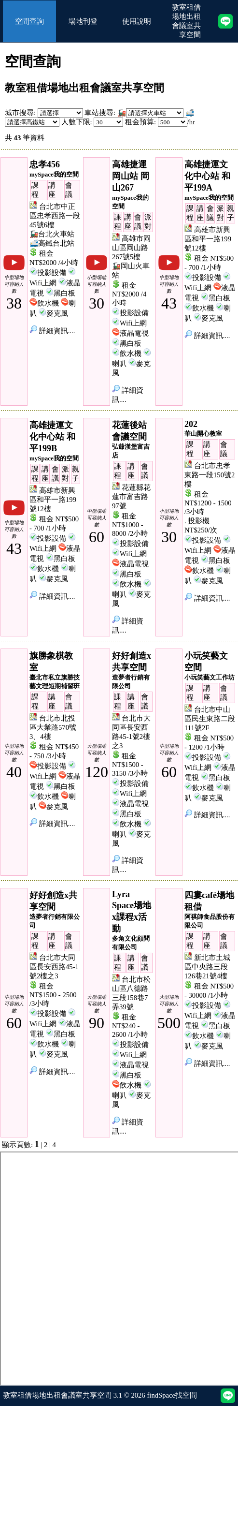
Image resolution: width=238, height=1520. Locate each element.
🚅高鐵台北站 (51, 243)
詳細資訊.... (52, 331)
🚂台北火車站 (51, 234)
